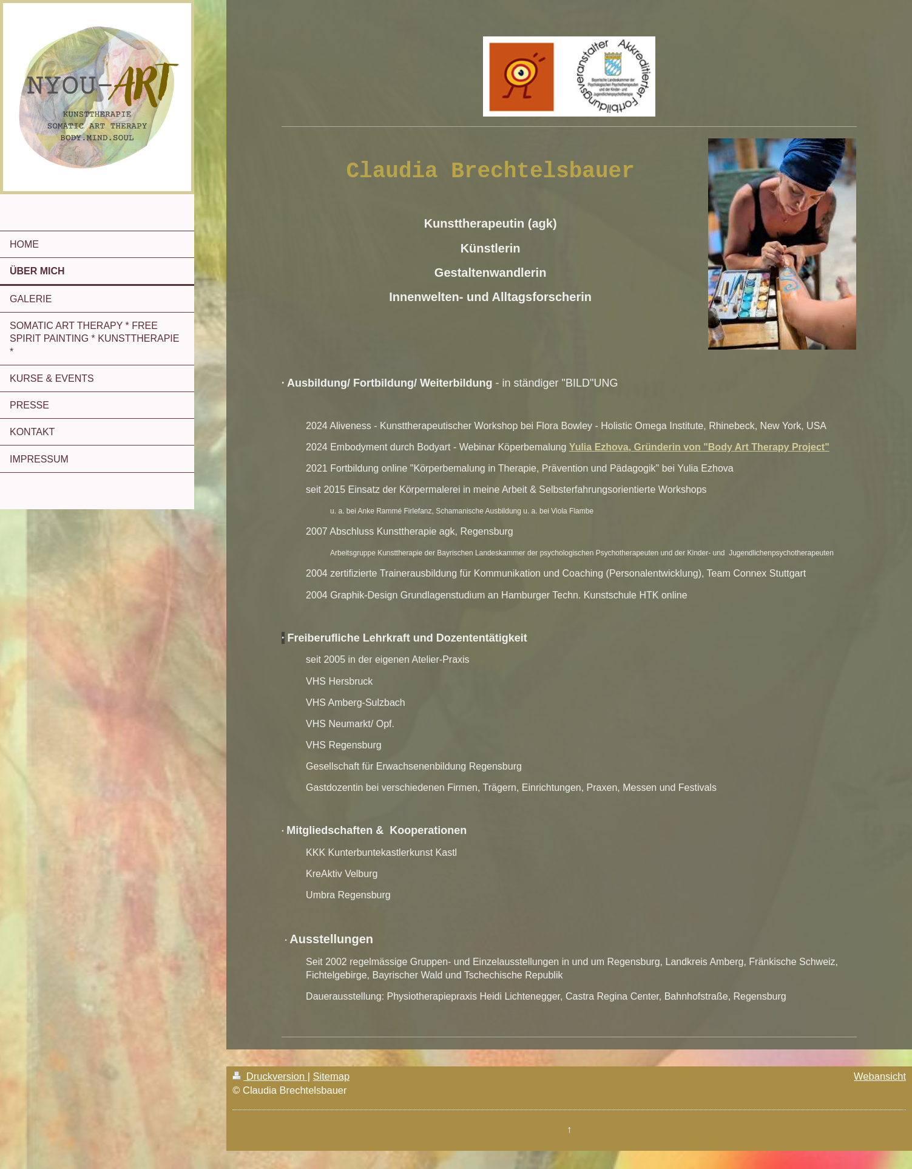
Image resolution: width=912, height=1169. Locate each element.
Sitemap (331, 1076)
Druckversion (269, 1076)
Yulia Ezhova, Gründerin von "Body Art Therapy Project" (699, 447)
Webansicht (880, 1076)
